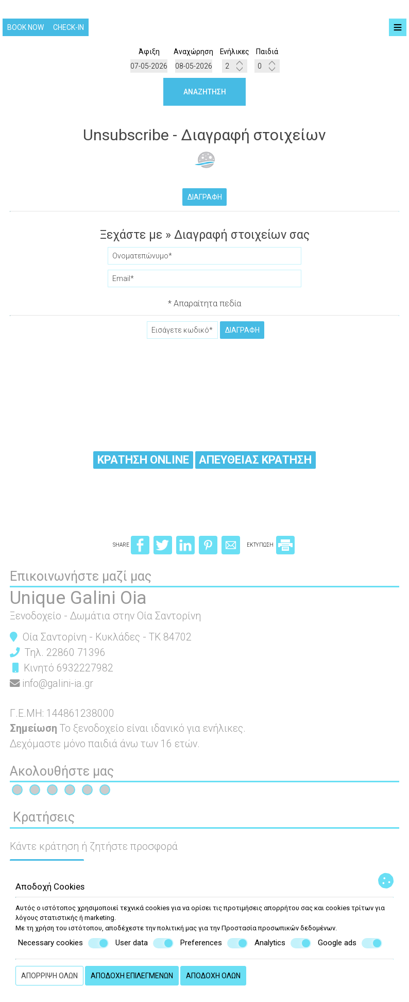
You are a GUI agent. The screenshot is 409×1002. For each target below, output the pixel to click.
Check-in (68, 27)
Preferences (214, 943)
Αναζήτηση (204, 92)
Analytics (282, 943)
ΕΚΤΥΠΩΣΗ (271, 549)
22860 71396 (76, 657)
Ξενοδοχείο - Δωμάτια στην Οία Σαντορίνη (105, 621)
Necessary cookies (63, 943)
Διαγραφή (205, 197)
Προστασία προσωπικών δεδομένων (278, 928)
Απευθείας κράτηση (256, 461)
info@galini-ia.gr (58, 688)
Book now (25, 27)
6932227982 (85, 672)
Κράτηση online (143, 461)
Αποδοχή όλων (213, 976)
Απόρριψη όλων (49, 976)
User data (144, 943)
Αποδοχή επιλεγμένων (132, 976)
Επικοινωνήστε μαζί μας (81, 580)
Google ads (350, 943)
